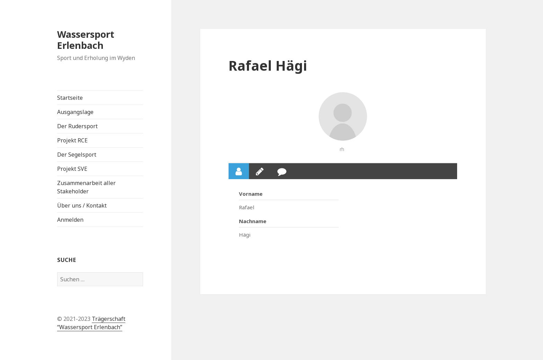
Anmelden (70, 219)
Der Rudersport (77, 126)
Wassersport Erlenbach (85, 40)
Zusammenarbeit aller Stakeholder (86, 187)
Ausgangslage (75, 112)
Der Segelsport (76, 154)
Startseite (70, 98)
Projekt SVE (72, 169)
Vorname (250, 193)
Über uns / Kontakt (82, 205)
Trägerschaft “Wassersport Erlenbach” (91, 323)
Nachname (252, 221)
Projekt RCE (72, 140)
